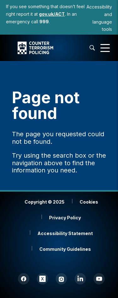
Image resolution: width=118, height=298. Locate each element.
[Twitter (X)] (42, 278)
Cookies (89, 202)
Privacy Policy (65, 217)
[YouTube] (99, 278)
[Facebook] (23, 278)
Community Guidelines (65, 249)
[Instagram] (61, 278)
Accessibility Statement (65, 233)
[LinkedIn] (80, 278)
